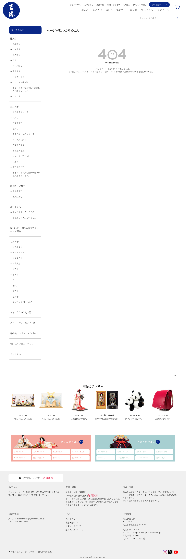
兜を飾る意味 (141, 451)
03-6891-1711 (22, 521)
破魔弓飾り (17, 196)
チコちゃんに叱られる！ (23, 302)
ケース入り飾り (19, 139)
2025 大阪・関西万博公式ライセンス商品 (24, 229)
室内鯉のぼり (18, 167)
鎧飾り (16, 128)
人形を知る (88, 4)
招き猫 (16, 274)
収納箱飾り (17, 49)
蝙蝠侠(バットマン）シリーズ (24, 333)
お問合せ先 (14, 513)
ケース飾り (17, 65)
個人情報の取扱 (45, 551)
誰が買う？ (56, 458)
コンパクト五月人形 (21, 156)
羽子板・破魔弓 (114, 10)
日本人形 (132, 10)
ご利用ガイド (26, 494)
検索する (177, 18)
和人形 (16, 268)
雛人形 (85, 10)
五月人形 (97, 10)
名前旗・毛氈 (18, 76)
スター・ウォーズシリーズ (22, 322)
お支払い (13, 487)
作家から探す (18, 145)
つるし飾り (17, 96)
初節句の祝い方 (161, 458)
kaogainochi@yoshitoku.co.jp (31, 518)
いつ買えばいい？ (123, 458)
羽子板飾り (17, 191)
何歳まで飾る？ (38, 458)
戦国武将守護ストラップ (21, 343)
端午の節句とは (103, 451)
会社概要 (127, 513)
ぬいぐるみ (147, 10)
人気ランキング (38, 451)
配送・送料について (74, 522)
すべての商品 (17, 30)
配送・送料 (71, 487)
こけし (16, 280)
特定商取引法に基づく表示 (22, 551)
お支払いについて (73, 526)
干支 (15, 285)
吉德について (75, 4)
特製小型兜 (17, 246)
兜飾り (16, 117)
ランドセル (163, 10)
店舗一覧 (100, 4)
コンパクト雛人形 (20, 82)
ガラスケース (18, 252)
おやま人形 (17, 257)
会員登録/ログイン (159, 4)
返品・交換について (74, 529)
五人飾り (16, 54)
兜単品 (16, 161)
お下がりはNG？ (20, 458)
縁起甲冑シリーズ (20, 111)
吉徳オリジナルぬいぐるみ (24, 217)
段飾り (16, 60)
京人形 (16, 291)
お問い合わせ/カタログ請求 (118, 4)
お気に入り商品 (139, 4)
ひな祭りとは (18, 451)
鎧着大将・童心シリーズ (23, 134)
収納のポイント (77, 458)
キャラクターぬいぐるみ (23, 212)
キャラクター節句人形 (20, 312)
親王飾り (16, 43)
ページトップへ (175, 376)
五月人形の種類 (161, 451)
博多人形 (16, 263)
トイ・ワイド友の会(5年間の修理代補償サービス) (26, 89)
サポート (70, 513)
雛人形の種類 (57, 451)
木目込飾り (17, 71)
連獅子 (16, 296)
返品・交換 (128, 487)
